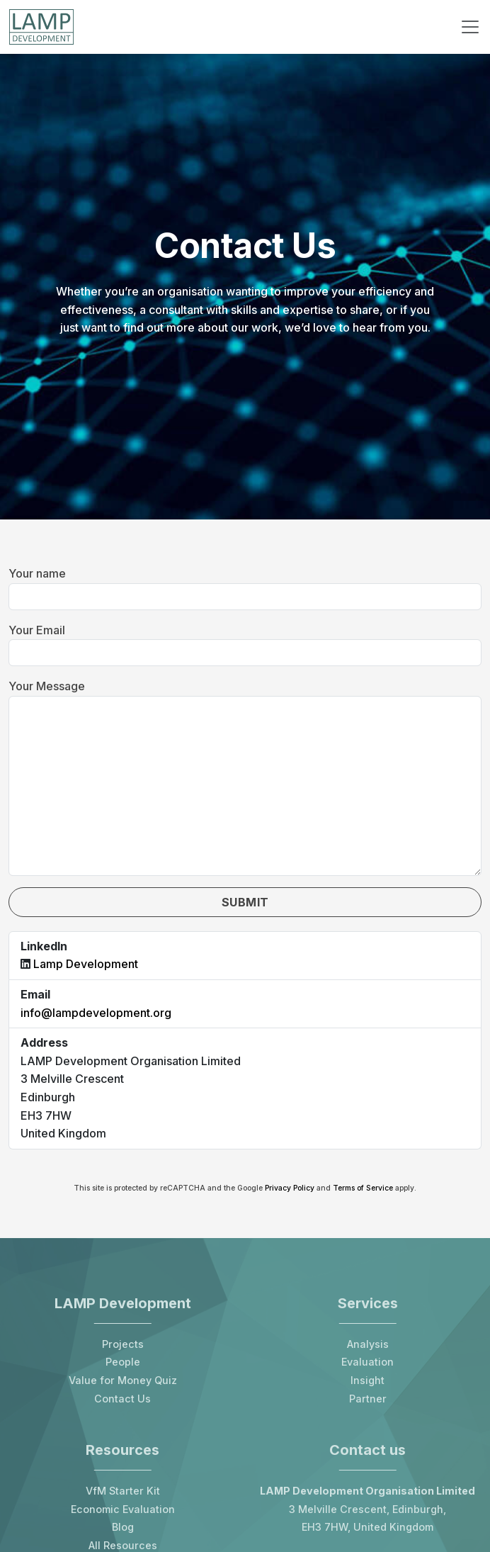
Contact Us (122, 1399)
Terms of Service (363, 1188)
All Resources (123, 1545)
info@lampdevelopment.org (96, 1013)
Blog (123, 1527)
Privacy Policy (289, 1188)
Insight (367, 1380)
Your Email (36, 630)
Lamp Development (85, 964)
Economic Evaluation (123, 1509)
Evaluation (367, 1362)
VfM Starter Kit (123, 1491)
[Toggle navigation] (470, 27)
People (123, 1362)
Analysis (368, 1344)
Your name (37, 573)
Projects (123, 1344)
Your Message (46, 686)
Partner (368, 1399)
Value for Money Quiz (123, 1380)
